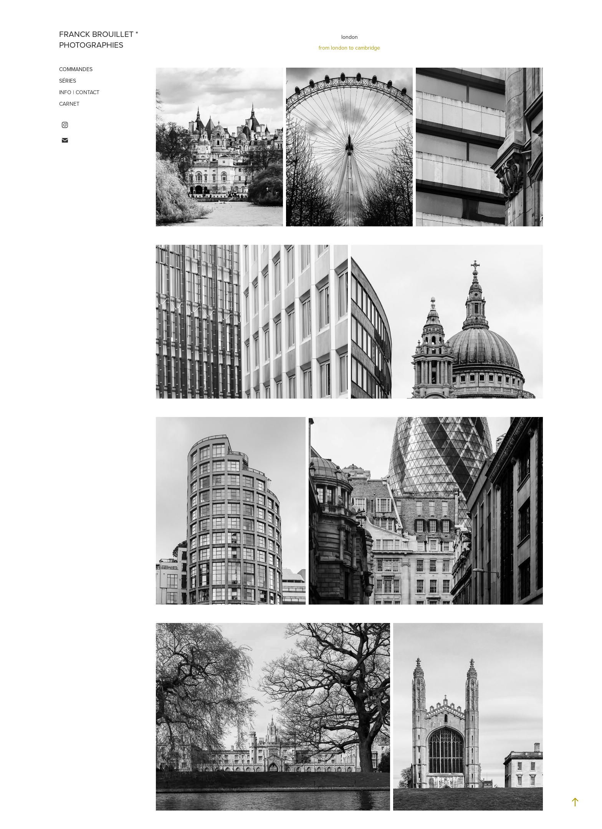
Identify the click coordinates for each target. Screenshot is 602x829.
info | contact (79, 92)
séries (67, 81)
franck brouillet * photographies (99, 39)
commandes (76, 69)
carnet (69, 104)
